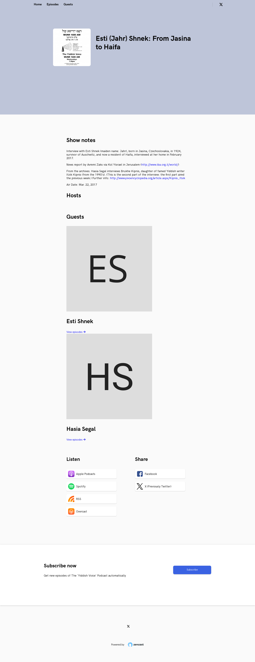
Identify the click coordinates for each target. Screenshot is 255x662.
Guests (68, 4)
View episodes (76, 332)
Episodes (53, 4)
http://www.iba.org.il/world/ (159, 164)
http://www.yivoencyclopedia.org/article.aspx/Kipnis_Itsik (147, 178)
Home (38, 4)
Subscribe (192, 569)
